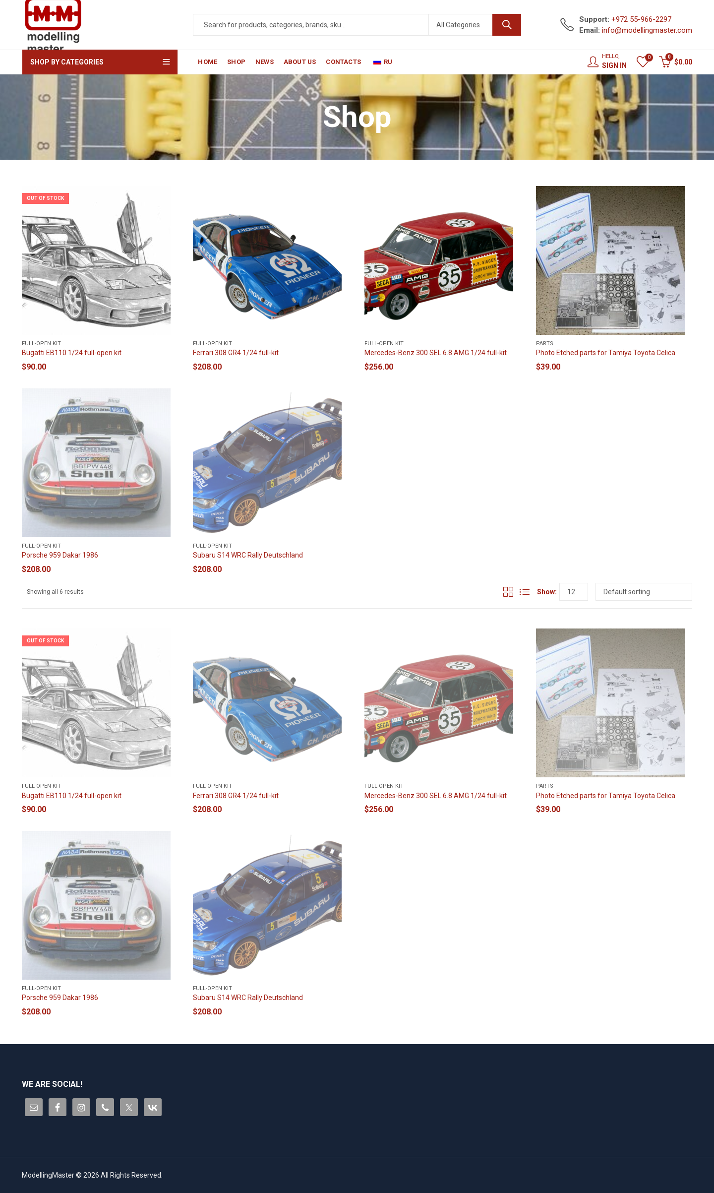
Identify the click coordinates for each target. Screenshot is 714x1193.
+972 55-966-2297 (641, 19)
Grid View (508, 592)
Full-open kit (41, 343)
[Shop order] (643, 592)
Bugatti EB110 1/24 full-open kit (71, 353)
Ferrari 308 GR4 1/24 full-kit (236, 353)
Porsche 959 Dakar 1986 (60, 555)
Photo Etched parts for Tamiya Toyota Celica (605, 353)
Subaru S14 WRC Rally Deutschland (248, 555)
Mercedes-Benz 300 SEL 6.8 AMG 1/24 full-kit (435, 353)
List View (525, 592)
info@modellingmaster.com (647, 30)
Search (506, 25)
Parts (544, 343)
